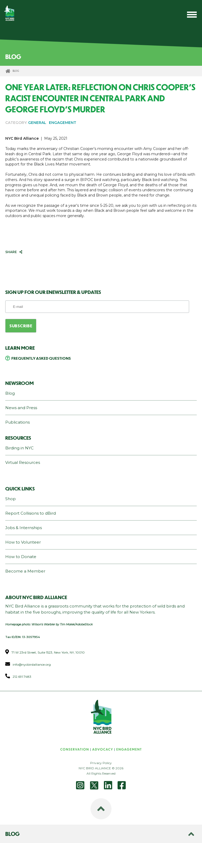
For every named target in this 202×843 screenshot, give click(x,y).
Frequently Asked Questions (41, 358)
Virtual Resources (22, 462)
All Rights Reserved (101, 773)
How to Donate (20, 556)
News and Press (21, 407)
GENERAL (37, 122)
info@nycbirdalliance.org (32, 664)
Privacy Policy (101, 763)
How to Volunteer (23, 542)
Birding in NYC (19, 447)
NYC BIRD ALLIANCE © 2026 (101, 768)
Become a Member (25, 571)
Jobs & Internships (23, 527)
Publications (17, 422)
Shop (10, 498)
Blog (10, 393)
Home (8, 71)
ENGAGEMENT (62, 122)
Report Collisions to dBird (30, 513)
